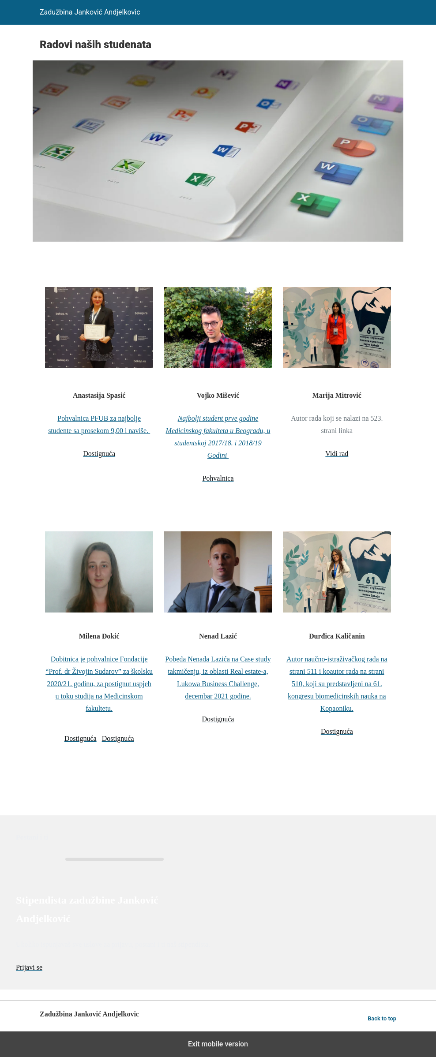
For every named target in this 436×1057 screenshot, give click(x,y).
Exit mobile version (218, 1044)
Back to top (382, 1018)
